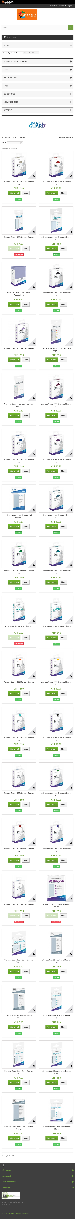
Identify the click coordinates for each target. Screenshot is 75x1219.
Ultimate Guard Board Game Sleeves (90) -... (18, 1128)
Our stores (9, 94)
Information (10, 77)
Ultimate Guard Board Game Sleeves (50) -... (18, 961)
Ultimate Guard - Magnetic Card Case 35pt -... (18, 405)
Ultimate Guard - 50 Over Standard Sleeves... (56, 905)
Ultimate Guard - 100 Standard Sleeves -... (18, 183)
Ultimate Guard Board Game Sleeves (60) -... (56, 1128)
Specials (8, 110)
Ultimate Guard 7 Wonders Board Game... (19, 1016)
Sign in (70, 6)
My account (6, 1176)
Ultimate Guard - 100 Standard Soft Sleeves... (19, 516)
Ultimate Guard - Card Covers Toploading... (18, 294)
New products (11, 102)
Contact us (53, 6)
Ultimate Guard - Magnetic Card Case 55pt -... (56, 349)
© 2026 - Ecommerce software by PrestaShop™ (16, 1213)
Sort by (4, 142)
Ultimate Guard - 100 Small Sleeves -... (19, 626)
